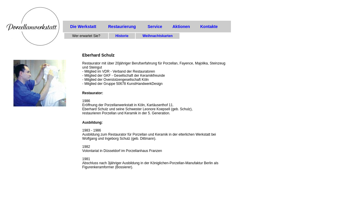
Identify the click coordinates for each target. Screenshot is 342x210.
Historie (122, 36)
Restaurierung (122, 26)
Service (155, 26)
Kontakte (209, 26)
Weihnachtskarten (157, 36)
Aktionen (181, 26)
